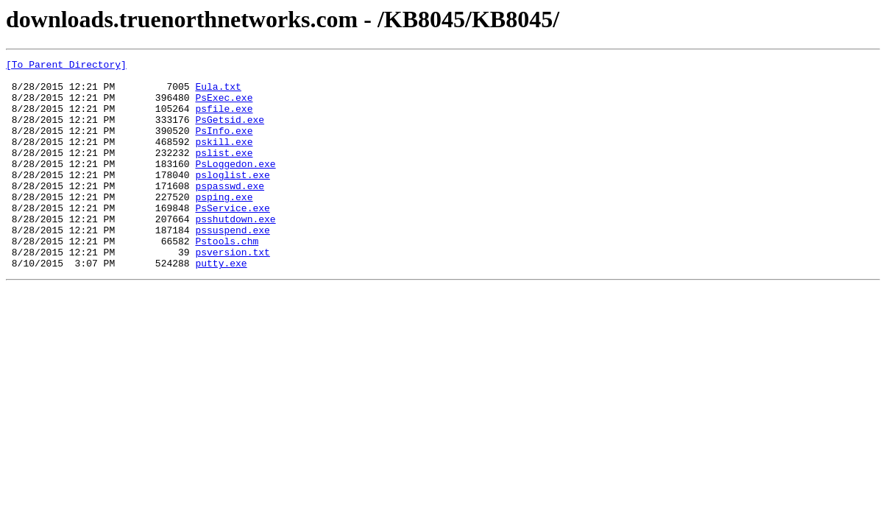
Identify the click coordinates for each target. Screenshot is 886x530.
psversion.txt (232, 291)
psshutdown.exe (235, 251)
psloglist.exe (232, 198)
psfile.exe (223, 119)
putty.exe (221, 304)
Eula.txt (218, 92)
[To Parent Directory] (66, 66)
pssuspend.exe (232, 265)
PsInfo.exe (223, 145)
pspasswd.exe (229, 212)
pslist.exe (223, 172)
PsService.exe (232, 238)
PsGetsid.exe (229, 132)
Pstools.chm (226, 278)
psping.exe (223, 225)
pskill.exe (223, 159)
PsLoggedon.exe (235, 185)
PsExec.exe (223, 106)
